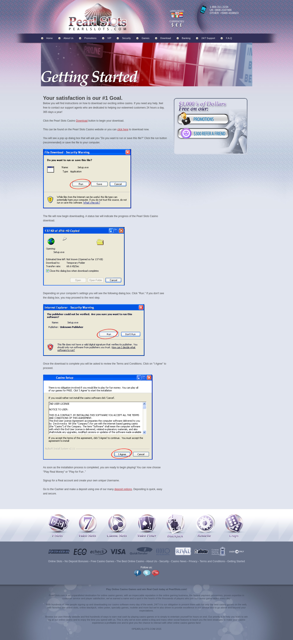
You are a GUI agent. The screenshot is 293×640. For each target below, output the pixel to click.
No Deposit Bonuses (76, 561)
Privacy (193, 561)
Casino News (178, 561)
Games (145, 38)
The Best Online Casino (130, 561)
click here (122, 129)
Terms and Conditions (212, 561)
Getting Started (236, 561)
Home (49, 38)
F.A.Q (229, 38)
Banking (186, 38)
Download (165, 38)
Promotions (90, 38)
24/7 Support (208, 38)
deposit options (123, 489)
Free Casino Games (102, 561)
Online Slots (55, 561)
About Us (68, 38)
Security (126, 38)
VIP (109, 38)
